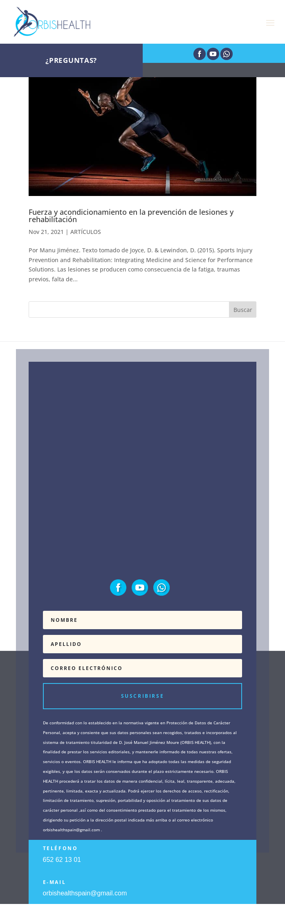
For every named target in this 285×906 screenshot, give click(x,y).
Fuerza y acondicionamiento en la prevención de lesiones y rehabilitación (131, 215)
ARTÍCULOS (85, 232)
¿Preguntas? (71, 60)
